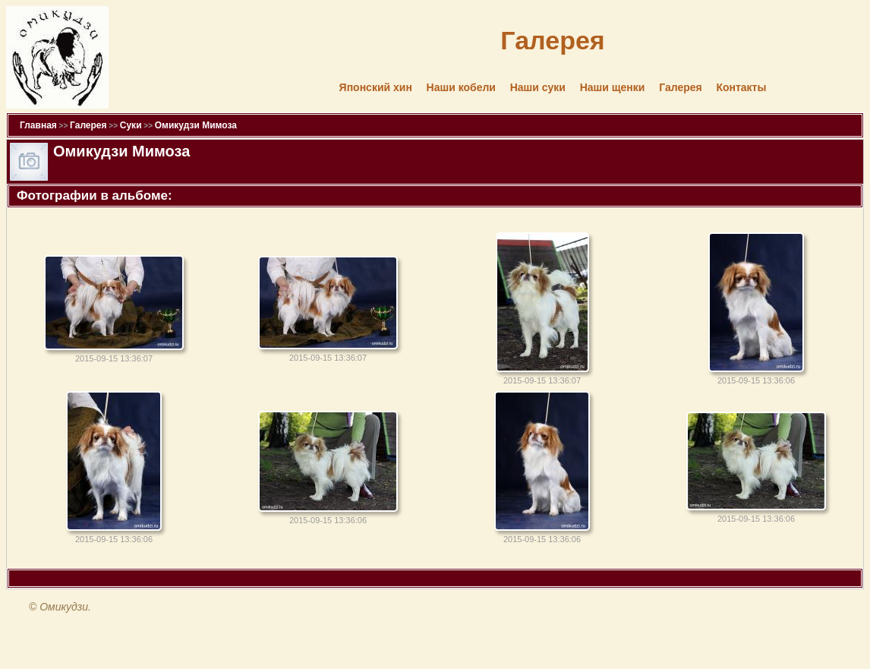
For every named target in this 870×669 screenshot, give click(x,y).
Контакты (741, 87)
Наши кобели (461, 87)
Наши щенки (612, 87)
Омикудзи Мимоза (196, 125)
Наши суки (538, 87)
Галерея (680, 87)
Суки (131, 125)
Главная (38, 125)
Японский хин (375, 87)
